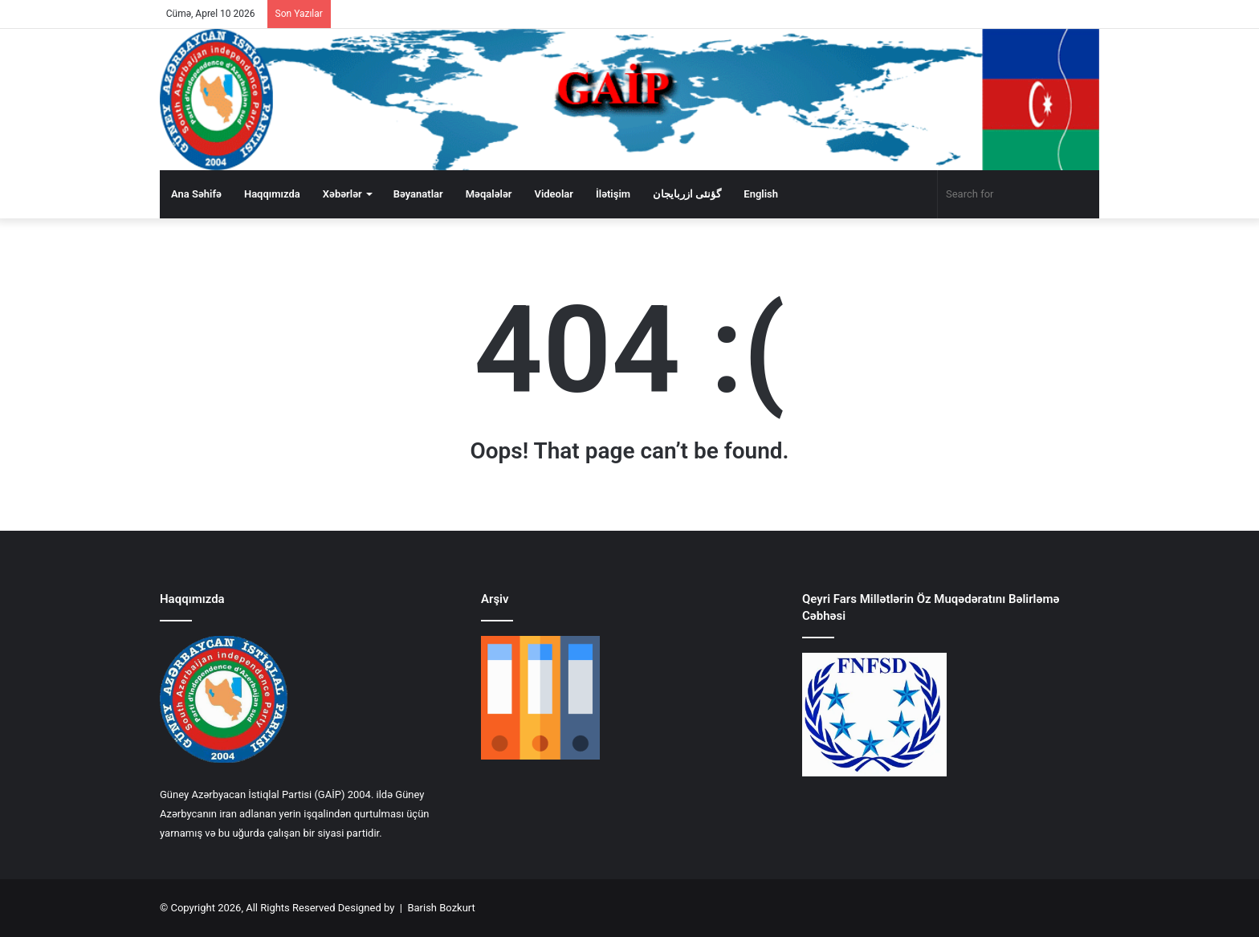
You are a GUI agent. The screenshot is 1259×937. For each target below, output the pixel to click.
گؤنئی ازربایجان (687, 194)
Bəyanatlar (418, 194)
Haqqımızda (272, 194)
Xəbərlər (342, 194)
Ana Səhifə (196, 194)
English (761, 194)
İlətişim (613, 194)
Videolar (553, 194)
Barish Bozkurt (441, 908)
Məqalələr (489, 194)
